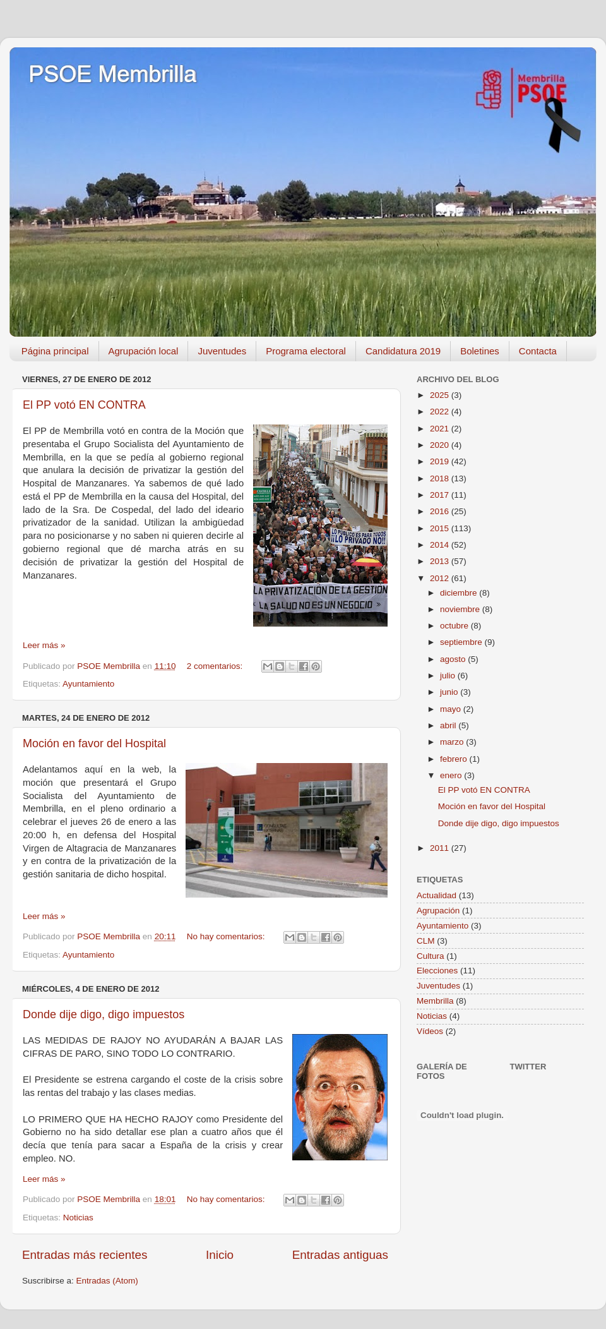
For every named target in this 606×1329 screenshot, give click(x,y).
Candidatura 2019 (403, 351)
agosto (454, 659)
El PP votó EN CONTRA (84, 405)
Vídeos (430, 1031)
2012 (440, 578)
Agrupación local (144, 351)
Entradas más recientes (84, 1254)
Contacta (538, 351)
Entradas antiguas (340, 1254)
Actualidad (436, 895)
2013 (440, 561)
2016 (440, 511)
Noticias (78, 1217)
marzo (453, 742)
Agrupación (438, 910)
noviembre (461, 609)
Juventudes (222, 351)
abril (449, 725)
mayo (451, 709)
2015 (440, 528)
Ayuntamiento (88, 684)
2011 (440, 848)
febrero (455, 759)
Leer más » (44, 645)
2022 (440, 411)
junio (450, 692)
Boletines (479, 351)
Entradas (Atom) (107, 1280)
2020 (440, 445)
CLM (426, 941)
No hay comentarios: (227, 936)
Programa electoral (306, 351)
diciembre (459, 593)
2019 (440, 461)
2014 (440, 545)
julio (449, 675)
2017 (440, 495)
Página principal (55, 351)
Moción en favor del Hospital (94, 743)
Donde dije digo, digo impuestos (103, 1014)
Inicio (220, 1254)
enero (452, 775)
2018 (440, 478)
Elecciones (437, 970)
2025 (440, 395)
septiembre (462, 642)
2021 (440, 428)
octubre (455, 625)
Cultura (430, 956)
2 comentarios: (216, 666)
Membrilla (435, 1001)
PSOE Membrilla (112, 74)
